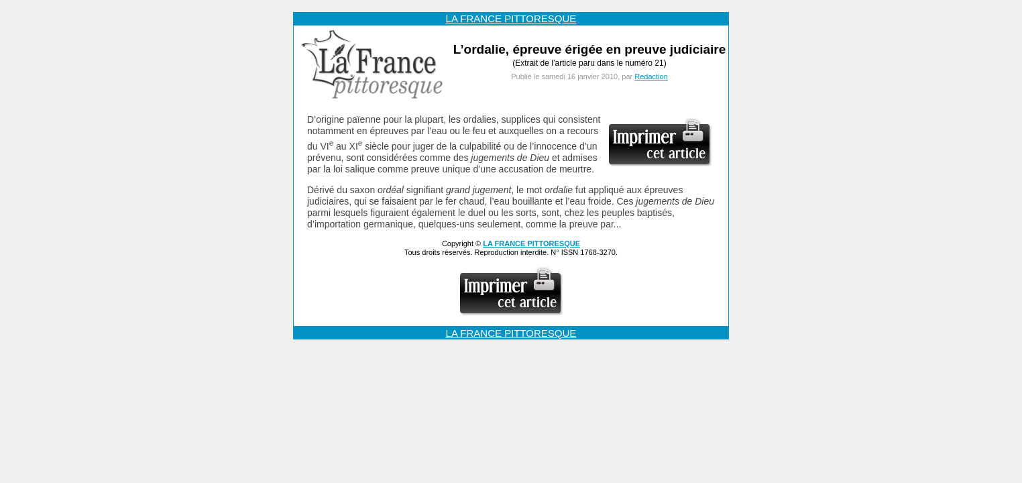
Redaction (651, 76)
